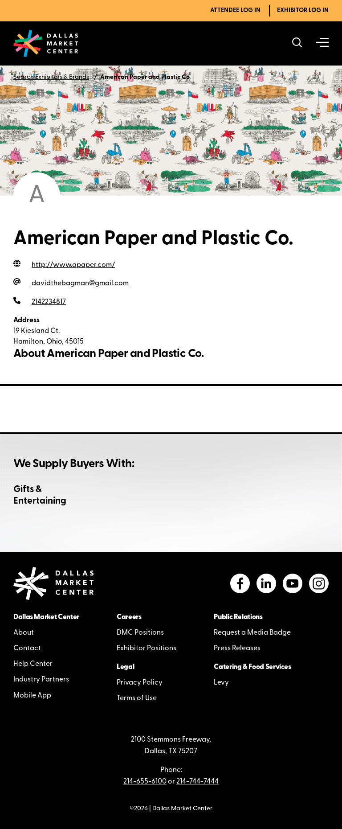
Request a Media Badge (252, 632)
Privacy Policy (140, 682)
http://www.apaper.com (73, 265)
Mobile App (32, 695)
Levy (221, 682)
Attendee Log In (235, 10)
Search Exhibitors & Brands (51, 77)
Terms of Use (137, 698)
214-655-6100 (145, 781)
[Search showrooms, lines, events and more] (297, 43)
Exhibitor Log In (303, 10)
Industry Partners (41, 679)
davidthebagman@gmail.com (80, 283)
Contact (27, 648)
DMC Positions (140, 632)
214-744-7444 (197, 781)
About (23, 632)
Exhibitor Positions (146, 648)
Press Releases (237, 648)
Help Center (33, 664)
